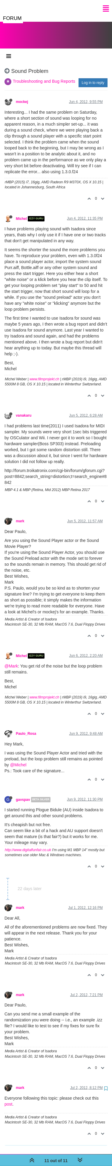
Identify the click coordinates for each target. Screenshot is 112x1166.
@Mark (11, 660)
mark (20, 515)
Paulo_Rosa (26, 728)
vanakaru (23, 409)
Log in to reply (93, 77)
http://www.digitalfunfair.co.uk (28, 844)
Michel (21, 213)
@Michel (18, 759)
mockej (22, 96)
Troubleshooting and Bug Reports (44, 75)
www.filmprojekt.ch (44, 373)
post (8, 1098)
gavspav (23, 794)
